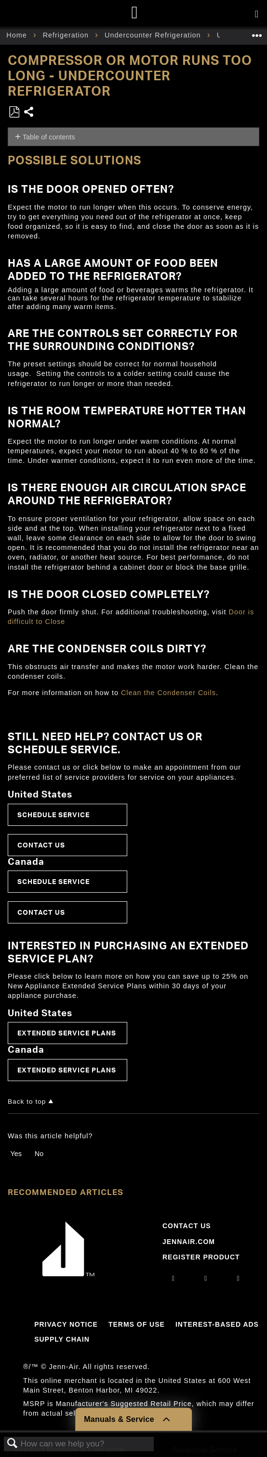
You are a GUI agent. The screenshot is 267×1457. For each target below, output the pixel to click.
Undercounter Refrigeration (154, 35)
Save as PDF (14, 112)
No (39, 1154)
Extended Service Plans (66, 1033)
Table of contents (49, 137)
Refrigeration (67, 35)
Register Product (201, 1257)
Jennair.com (188, 1241)
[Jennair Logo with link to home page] (68, 1274)
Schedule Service (53, 814)
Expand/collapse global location (257, 32)
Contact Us (41, 845)
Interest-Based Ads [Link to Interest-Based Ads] (217, 1324)
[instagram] (173, 1278)
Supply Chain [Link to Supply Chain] (62, 1339)
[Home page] (134, 13)
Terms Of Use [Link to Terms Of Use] (136, 1324)
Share (29, 112)
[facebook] (206, 1278)
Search (12, 1443)
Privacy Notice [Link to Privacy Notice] (66, 1324)
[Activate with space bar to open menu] (256, 14)
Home (17, 35)
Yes (15, 1154)
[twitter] (238, 1278)
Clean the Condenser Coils (168, 693)
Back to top (27, 1101)
